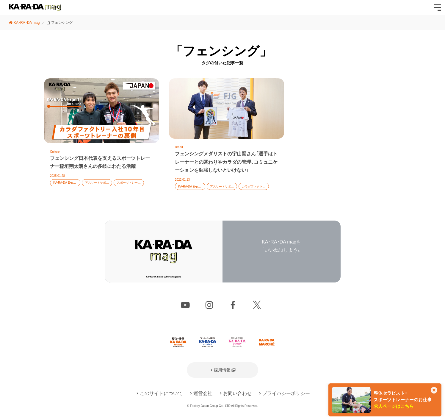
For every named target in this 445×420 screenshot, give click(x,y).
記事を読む (101, 137)
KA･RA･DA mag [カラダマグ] (35, 7)
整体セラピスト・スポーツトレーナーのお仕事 (403, 400)
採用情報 (222, 370)
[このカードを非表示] (434, 390)
